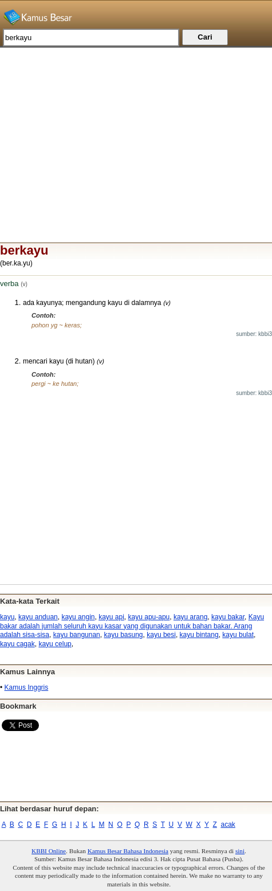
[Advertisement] (136, 128)
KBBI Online (48, 850)
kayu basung (123, 635)
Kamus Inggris (27, 687)
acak (228, 824)
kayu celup (54, 644)
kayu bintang (199, 635)
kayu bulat (238, 635)
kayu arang (190, 617)
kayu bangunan (76, 635)
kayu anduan (38, 617)
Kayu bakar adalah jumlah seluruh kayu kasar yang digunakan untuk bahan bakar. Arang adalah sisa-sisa (132, 626)
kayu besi (161, 635)
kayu (7, 617)
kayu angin (77, 617)
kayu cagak (17, 644)
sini (240, 850)
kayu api (111, 617)
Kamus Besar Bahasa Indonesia (128, 850)
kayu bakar (228, 617)
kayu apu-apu (149, 617)
